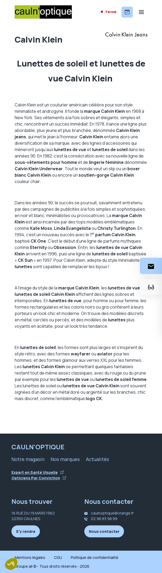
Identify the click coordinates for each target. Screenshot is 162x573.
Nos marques (65, 459)
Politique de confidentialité (94, 557)
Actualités (97, 459)
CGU (58, 557)
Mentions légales (30, 557)
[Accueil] (43, 12)
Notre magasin (27, 459)
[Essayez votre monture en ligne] (151, 287)
